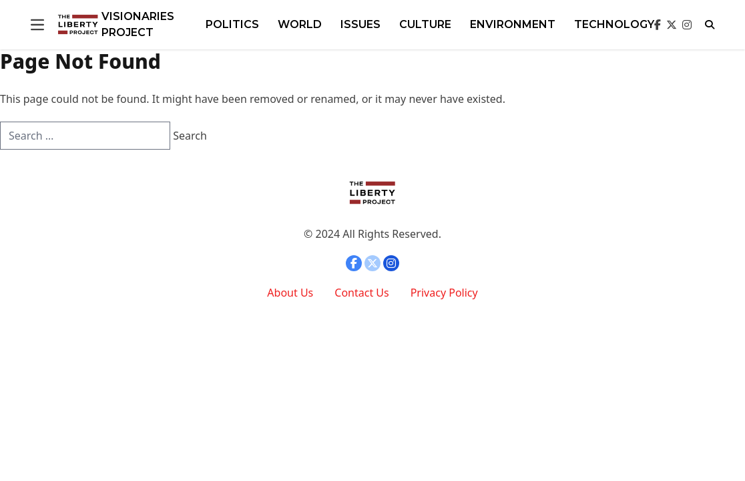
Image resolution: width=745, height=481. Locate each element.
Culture (425, 24)
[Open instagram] (687, 24)
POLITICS (232, 24)
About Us (290, 292)
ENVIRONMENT (512, 24)
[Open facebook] (657, 24)
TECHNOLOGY (614, 24)
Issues (360, 24)
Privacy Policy (444, 292)
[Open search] (709, 24)
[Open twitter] (671, 24)
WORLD (300, 24)
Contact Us (361, 292)
